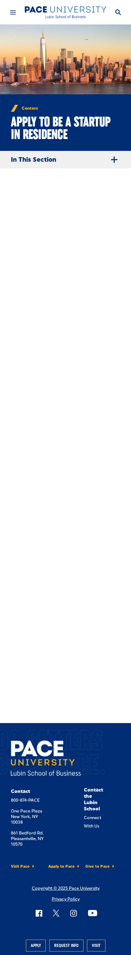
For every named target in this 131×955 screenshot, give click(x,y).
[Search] (118, 12)
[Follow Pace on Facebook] (39, 913)
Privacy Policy (66, 899)
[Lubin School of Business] (65, 12)
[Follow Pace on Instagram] (73, 913)
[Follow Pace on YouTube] (92, 913)
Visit (96, 945)
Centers (30, 108)
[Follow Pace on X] (56, 913)
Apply (36, 945)
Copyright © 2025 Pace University (66, 888)
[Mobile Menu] (12, 12)
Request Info (66, 945)
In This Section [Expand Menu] (67, 159)
